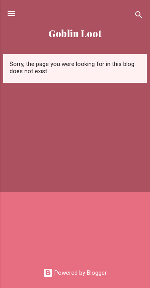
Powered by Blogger (75, 272)
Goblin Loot (75, 33)
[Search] (139, 16)
